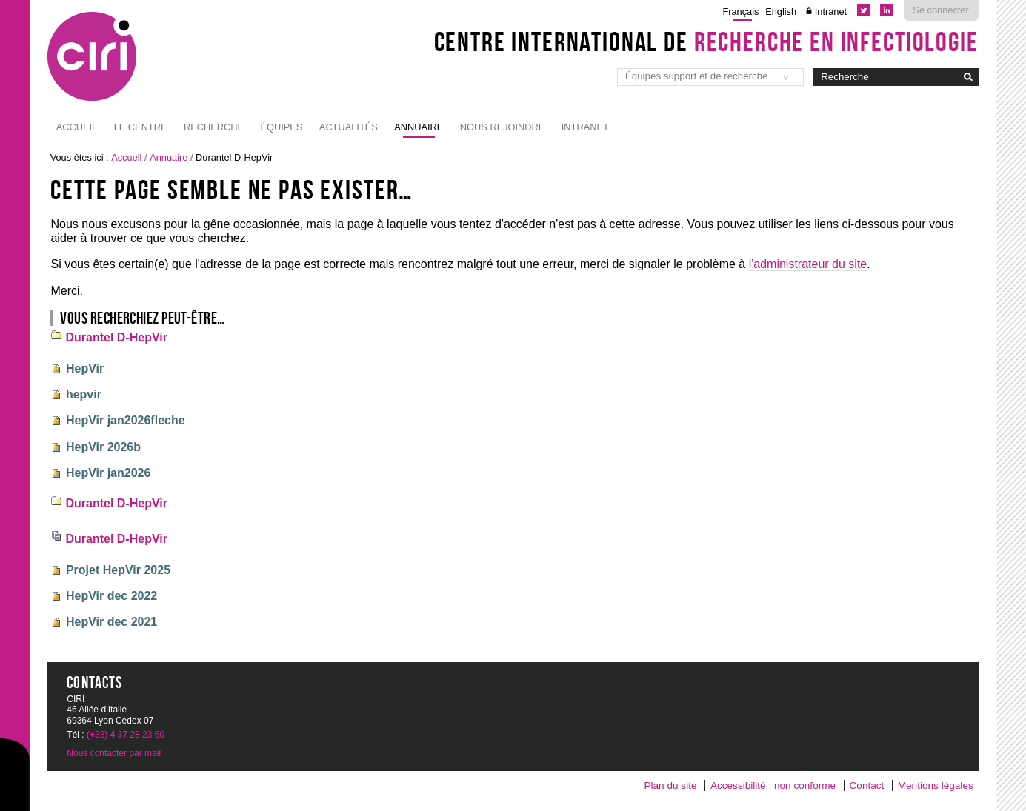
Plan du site (670, 785)
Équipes (281, 127)
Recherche (214, 127)
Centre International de (706, 41)
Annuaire (418, 127)
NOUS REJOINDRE (502, 127)
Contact (867, 785)
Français (740, 11)
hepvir (83, 394)
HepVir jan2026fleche (125, 420)
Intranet (831, 11)
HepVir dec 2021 (111, 621)
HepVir (85, 368)
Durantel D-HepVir (116, 337)
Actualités (348, 127)
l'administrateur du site (808, 264)
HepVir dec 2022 (111, 596)
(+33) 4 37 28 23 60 (125, 735)
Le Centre (140, 127)
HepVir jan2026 (108, 473)
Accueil (76, 127)
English (780, 11)
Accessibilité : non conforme (773, 785)
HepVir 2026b (103, 447)
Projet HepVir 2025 (118, 570)
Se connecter (940, 10)
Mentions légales (935, 785)
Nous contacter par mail (114, 753)
